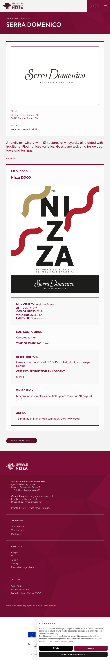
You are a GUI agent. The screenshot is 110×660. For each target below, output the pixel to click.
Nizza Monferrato (20, 589)
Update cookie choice (35, 606)
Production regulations (22, 567)
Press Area (34, 508)
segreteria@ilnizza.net (42, 496)
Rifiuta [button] (56, 648)
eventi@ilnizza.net (28, 499)
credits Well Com (50, 606)
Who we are (17, 526)
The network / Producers (18, 18)
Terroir (14, 560)
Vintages (15, 563)
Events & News (19, 508)
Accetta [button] (90, 648)
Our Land (16, 586)
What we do (17, 530)
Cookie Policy (11, 606)
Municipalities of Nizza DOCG (26, 593)
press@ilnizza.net (33, 502)
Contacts (46, 508)
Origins (14, 552)
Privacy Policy (21, 606)
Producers (16, 534)
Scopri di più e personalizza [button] (73, 654)
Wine (13, 556)
